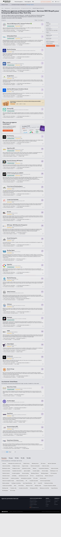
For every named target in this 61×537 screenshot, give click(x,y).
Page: (10, 475)
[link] (28, 1)
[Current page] (12, 475)
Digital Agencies (7, 8)
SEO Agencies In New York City (26, 8)
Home (2, 8)
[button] (53, 1)
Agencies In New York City (15, 8)
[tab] (4, 482)
